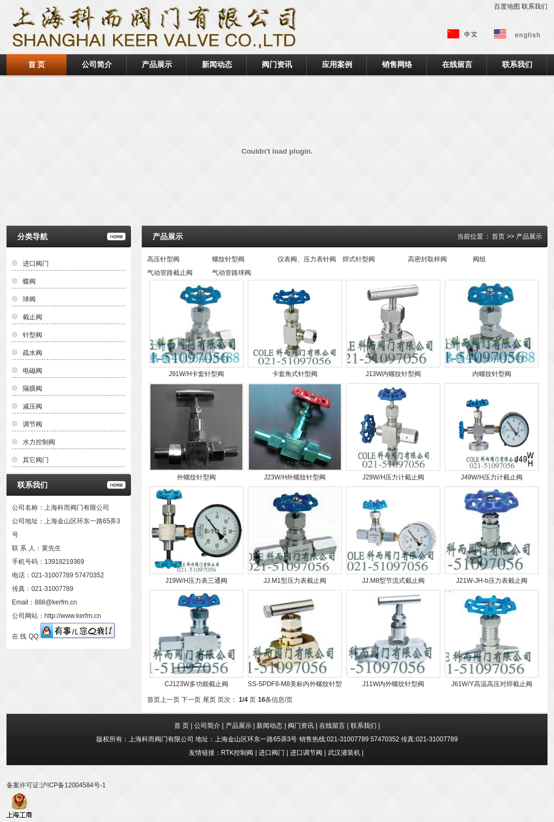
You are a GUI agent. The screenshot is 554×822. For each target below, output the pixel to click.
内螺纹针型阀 (491, 374)
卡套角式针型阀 (295, 374)
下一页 (191, 699)
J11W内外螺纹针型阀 (393, 684)
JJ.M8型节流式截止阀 (393, 580)
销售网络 (397, 64)
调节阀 (32, 424)
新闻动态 (217, 64)
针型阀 (32, 335)
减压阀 (32, 406)
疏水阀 (32, 353)
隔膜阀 (32, 388)
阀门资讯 (277, 64)
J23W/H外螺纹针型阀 (295, 477)
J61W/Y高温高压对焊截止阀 (491, 684)
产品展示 (157, 64)
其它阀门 (36, 460)
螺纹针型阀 (228, 259)
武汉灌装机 (344, 753)
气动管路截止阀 (170, 273)
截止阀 (32, 317)
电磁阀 (32, 370)
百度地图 (507, 6)
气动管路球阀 (231, 273)
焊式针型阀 (358, 259)
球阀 (29, 299)
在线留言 (457, 64)
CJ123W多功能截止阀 (196, 684)
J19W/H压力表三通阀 (197, 580)
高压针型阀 (163, 259)
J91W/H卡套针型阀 (197, 374)
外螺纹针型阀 (196, 477)
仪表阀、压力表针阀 (307, 259)
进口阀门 (36, 263)
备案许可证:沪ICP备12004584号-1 (55, 785)
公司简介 (97, 64)
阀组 (479, 259)
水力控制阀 (39, 442)
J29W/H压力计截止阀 (393, 477)
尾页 (209, 699)
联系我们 (535, 6)
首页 (498, 236)
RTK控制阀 (237, 753)
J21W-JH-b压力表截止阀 (491, 580)
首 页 (36, 64)
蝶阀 (29, 281)
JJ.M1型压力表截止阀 (294, 580)
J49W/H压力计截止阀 (492, 477)
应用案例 (337, 64)
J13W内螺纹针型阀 (393, 374)
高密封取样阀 (427, 259)
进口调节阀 (306, 753)
